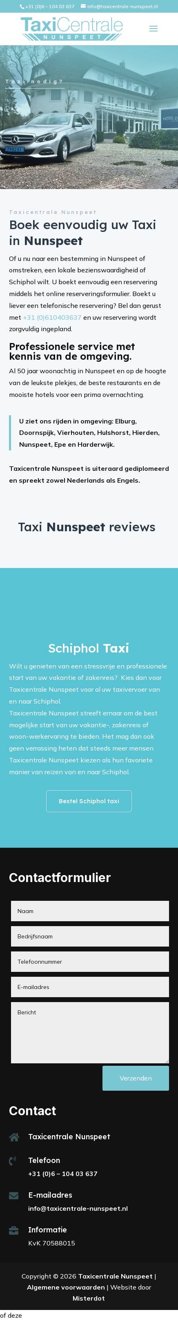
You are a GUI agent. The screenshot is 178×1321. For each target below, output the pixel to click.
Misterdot (89, 1298)
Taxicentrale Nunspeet (115, 1276)
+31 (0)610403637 (52, 317)
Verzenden (136, 1078)
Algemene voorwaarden (66, 1287)
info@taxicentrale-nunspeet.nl (78, 1208)
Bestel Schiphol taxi (89, 801)
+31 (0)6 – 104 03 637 (49, 6)
